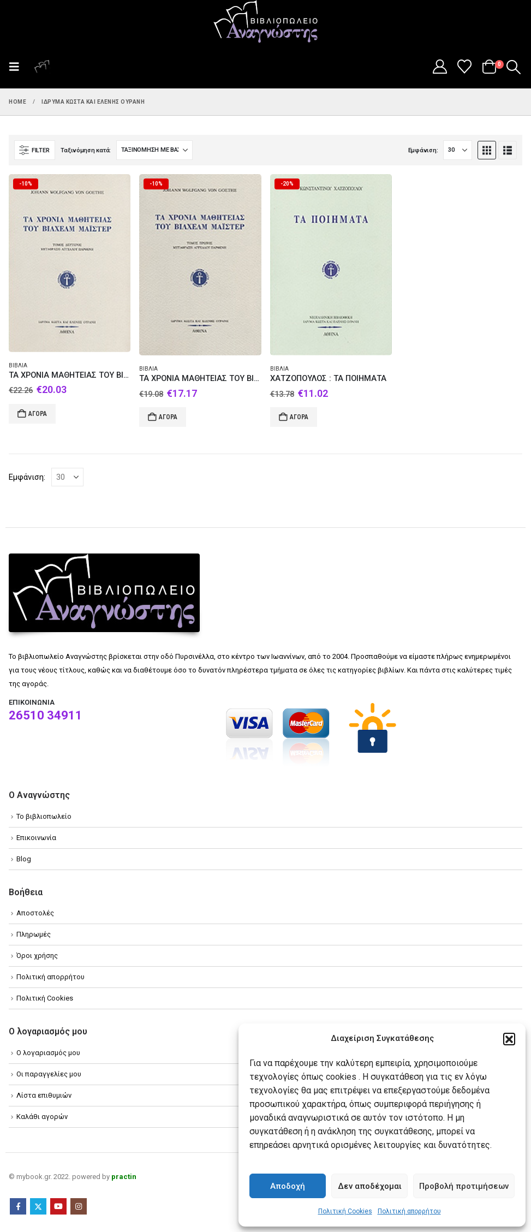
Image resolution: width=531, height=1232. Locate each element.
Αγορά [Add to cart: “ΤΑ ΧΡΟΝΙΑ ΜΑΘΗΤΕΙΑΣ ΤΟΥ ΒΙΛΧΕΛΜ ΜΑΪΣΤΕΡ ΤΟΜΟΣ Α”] (168, 417)
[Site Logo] (265, 22)
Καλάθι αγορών (42, 1116)
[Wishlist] (464, 66)
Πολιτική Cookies (345, 1211)
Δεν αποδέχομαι (370, 1186)
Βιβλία (18, 365)
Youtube (58, 1206)
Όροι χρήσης (37, 955)
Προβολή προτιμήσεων (464, 1186)
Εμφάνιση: (423, 150)
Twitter (38, 1206)
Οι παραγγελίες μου (48, 1074)
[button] (509, 1038)
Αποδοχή (287, 1186)
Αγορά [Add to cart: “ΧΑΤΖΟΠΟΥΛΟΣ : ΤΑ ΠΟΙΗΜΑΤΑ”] (299, 417)
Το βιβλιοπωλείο (43, 816)
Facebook (18, 1206)
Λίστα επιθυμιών (43, 1095)
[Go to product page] (69, 263)
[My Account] (439, 66)
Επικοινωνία (36, 838)
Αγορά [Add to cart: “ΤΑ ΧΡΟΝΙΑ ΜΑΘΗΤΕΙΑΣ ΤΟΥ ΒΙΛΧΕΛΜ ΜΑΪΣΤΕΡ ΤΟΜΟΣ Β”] (37, 414)
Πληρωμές (33, 934)
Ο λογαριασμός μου (48, 1053)
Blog (23, 859)
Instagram (78, 1206)
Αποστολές (35, 913)
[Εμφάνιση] (457, 150)
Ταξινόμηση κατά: (86, 150)
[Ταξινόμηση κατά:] (154, 150)
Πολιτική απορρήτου (409, 1211)
